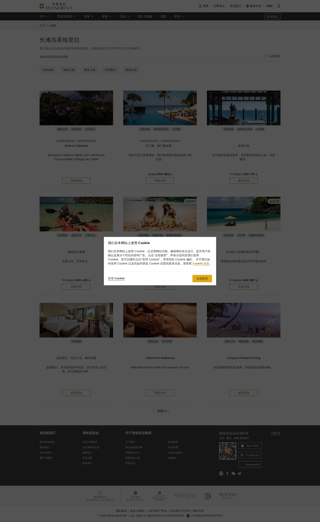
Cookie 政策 (200, 263)
